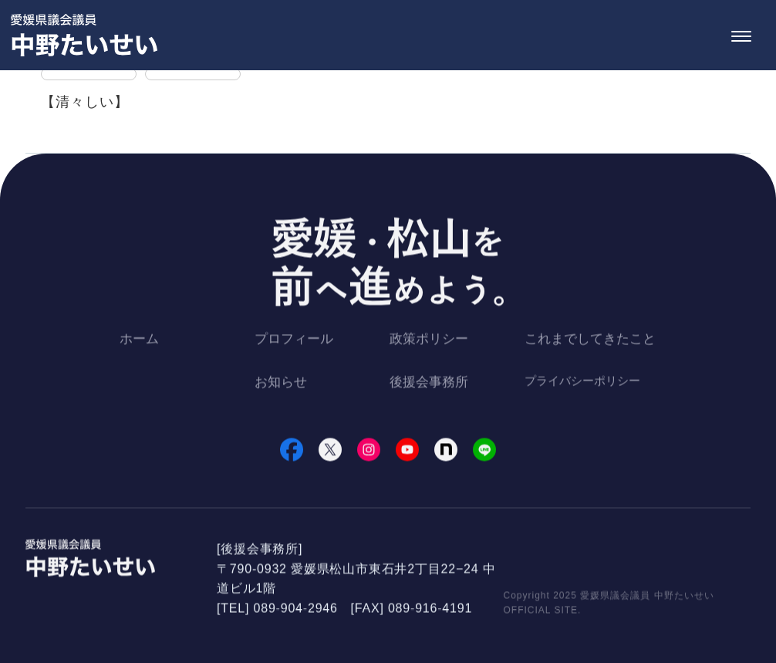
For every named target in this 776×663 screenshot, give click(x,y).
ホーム (139, 340)
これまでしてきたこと (590, 340)
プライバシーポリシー (582, 381)
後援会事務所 (429, 383)
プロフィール (294, 340)
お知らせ (281, 383)
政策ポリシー (429, 340)
